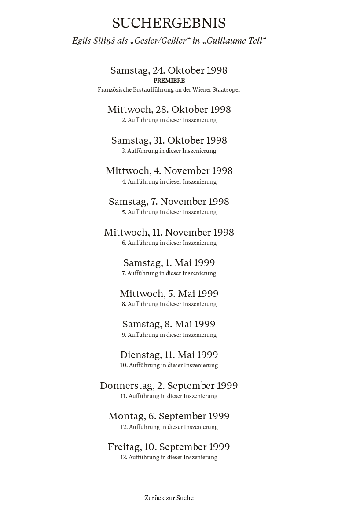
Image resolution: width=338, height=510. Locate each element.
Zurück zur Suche (169, 498)
